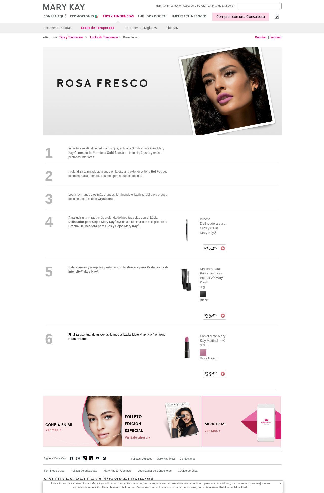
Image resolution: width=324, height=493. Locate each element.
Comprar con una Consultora (240, 16)
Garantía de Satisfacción (221, 5)
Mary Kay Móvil (165, 458)
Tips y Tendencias (118, 16)
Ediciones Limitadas (57, 28)
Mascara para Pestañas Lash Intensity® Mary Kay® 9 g (211, 278)
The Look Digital (152, 16)
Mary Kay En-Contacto (118, 470)
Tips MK (172, 28)
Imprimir (275, 37)
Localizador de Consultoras (155, 470)
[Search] (260, 6)
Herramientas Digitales (140, 28)
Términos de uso (54, 470)
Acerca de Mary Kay (194, 5)
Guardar (260, 37)
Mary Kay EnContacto (168, 5)
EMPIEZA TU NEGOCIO (188, 16)
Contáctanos (187, 458)
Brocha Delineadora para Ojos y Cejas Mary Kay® (212, 226)
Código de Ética (188, 470)
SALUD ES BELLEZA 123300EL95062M (98, 480)
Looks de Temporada (97, 28)
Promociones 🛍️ (84, 16)
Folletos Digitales (141, 458)
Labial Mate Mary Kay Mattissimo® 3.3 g (212, 340)
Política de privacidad (84, 470)
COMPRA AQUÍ (54, 16)
